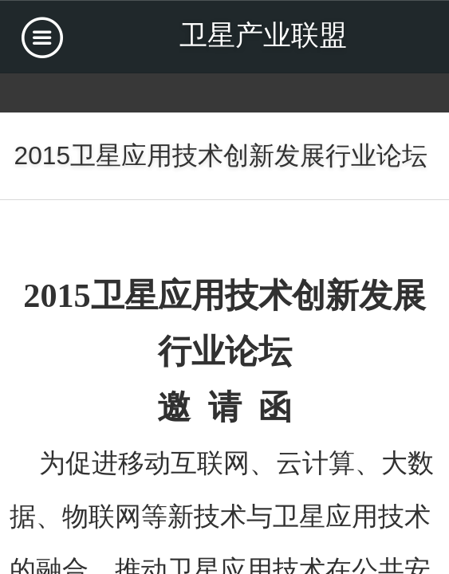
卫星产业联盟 (263, 34)
